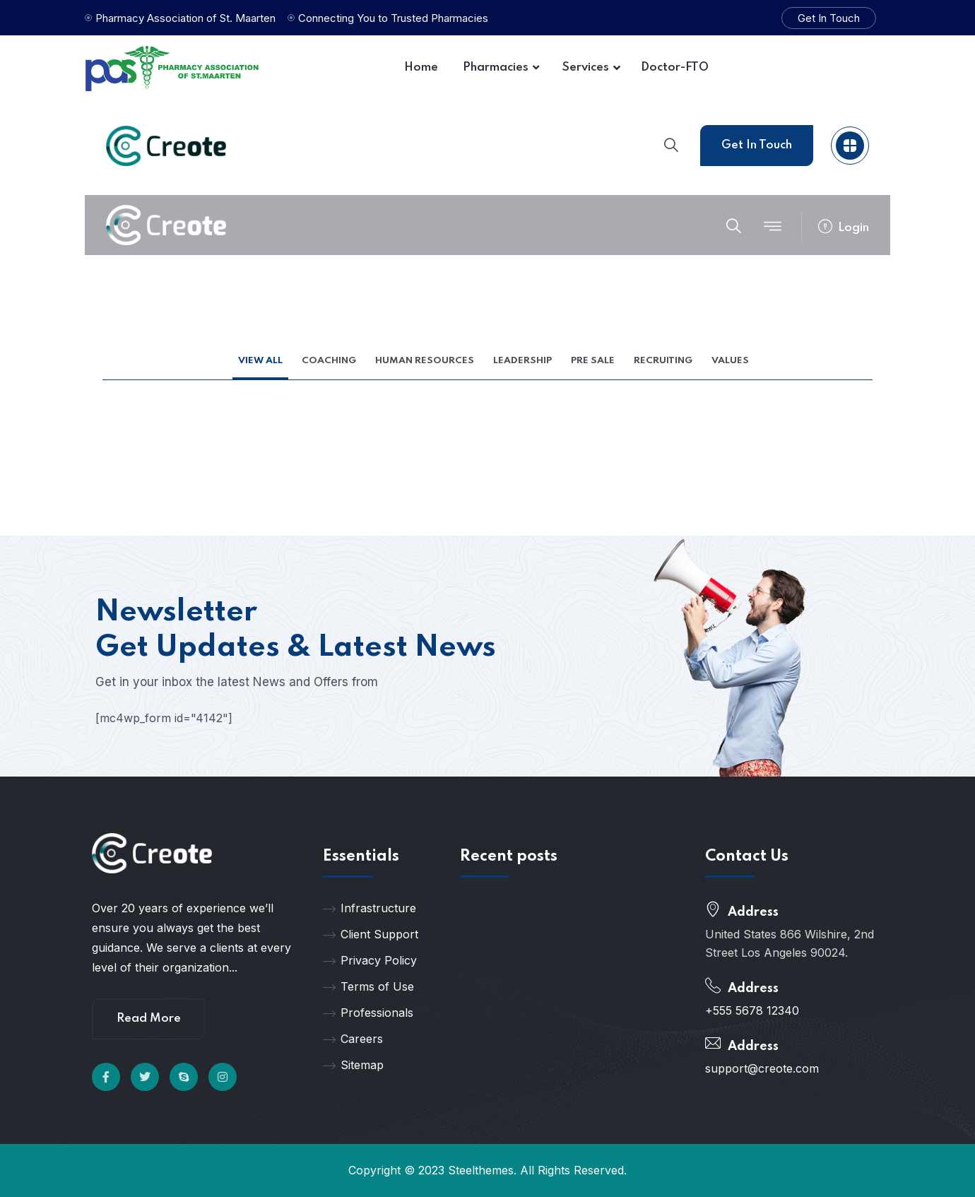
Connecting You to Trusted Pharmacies (393, 18)
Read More (149, 1019)
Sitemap (353, 1065)
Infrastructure (369, 908)
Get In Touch (829, 18)
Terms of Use (368, 986)
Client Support (370, 934)
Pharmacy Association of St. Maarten (185, 18)
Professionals (368, 1013)
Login (843, 228)
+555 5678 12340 (752, 1010)
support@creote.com (762, 1068)
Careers (353, 1039)
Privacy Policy (370, 960)
